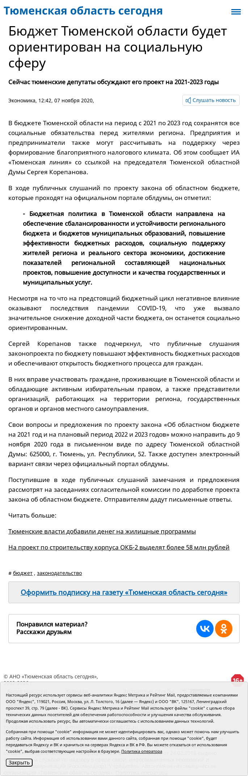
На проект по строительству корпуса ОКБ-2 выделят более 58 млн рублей (119, 547)
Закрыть (19, 762)
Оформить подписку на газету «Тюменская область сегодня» (124, 592)
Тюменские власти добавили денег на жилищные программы (102, 531)
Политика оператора (141, 751)
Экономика (21, 100)
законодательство (59, 572)
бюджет (23, 572)
